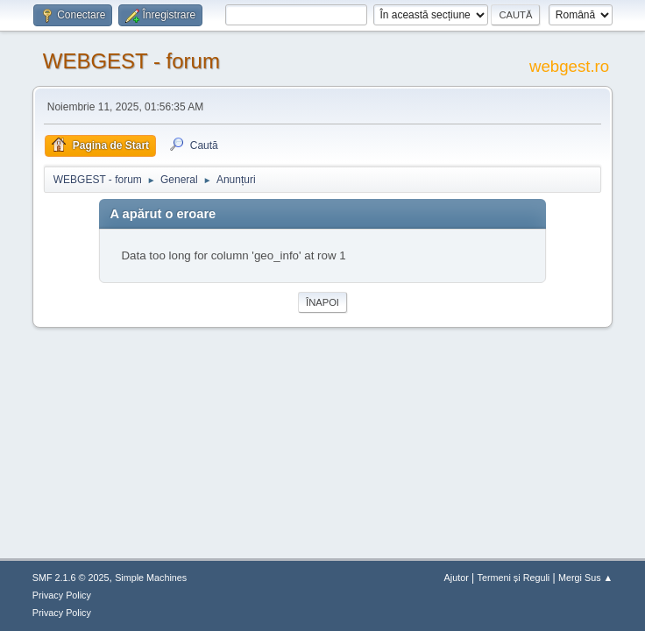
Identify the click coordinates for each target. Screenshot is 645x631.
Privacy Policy (61, 595)
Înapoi (322, 302)
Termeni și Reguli (514, 577)
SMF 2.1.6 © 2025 (71, 577)
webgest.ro (569, 66)
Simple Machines (151, 577)
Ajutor (456, 577)
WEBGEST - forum (131, 61)
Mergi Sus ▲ (585, 577)
